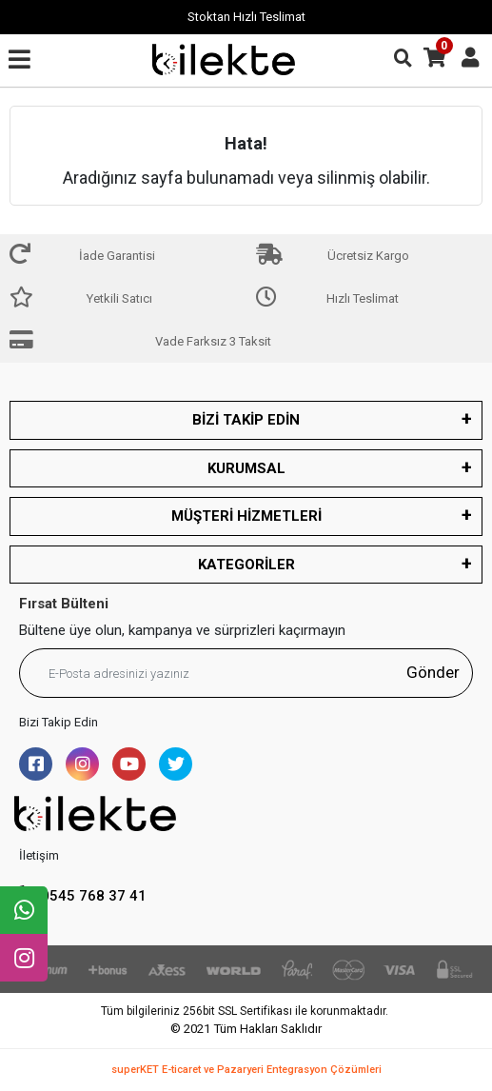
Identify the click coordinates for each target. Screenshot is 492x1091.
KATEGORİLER (246, 564)
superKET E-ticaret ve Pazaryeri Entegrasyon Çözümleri (246, 1069)
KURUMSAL (246, 468)
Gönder (433, 672)
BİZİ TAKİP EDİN (246, 419)
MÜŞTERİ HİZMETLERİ (246, 516)
